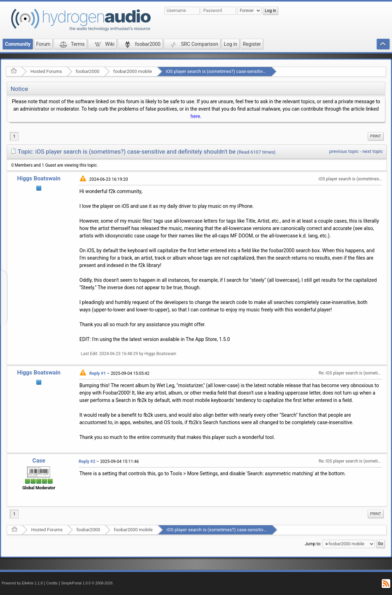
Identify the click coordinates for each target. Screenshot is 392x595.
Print (375, 136)
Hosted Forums (46, 71)
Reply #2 (87, 461)
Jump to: (313, 543)
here (195, 116)
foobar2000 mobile (132, 71)
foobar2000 (87, 71)
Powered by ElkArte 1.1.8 (22, 583)
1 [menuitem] (14, 136)
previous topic (343, 151)
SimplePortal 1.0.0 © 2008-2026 (87, 583)
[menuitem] (376, 136)
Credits (52, 583)
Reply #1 (97, 373)
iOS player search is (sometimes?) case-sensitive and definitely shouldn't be (242, 71)
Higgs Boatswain (38, 178)
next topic (372, 151)
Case (39, 460)
